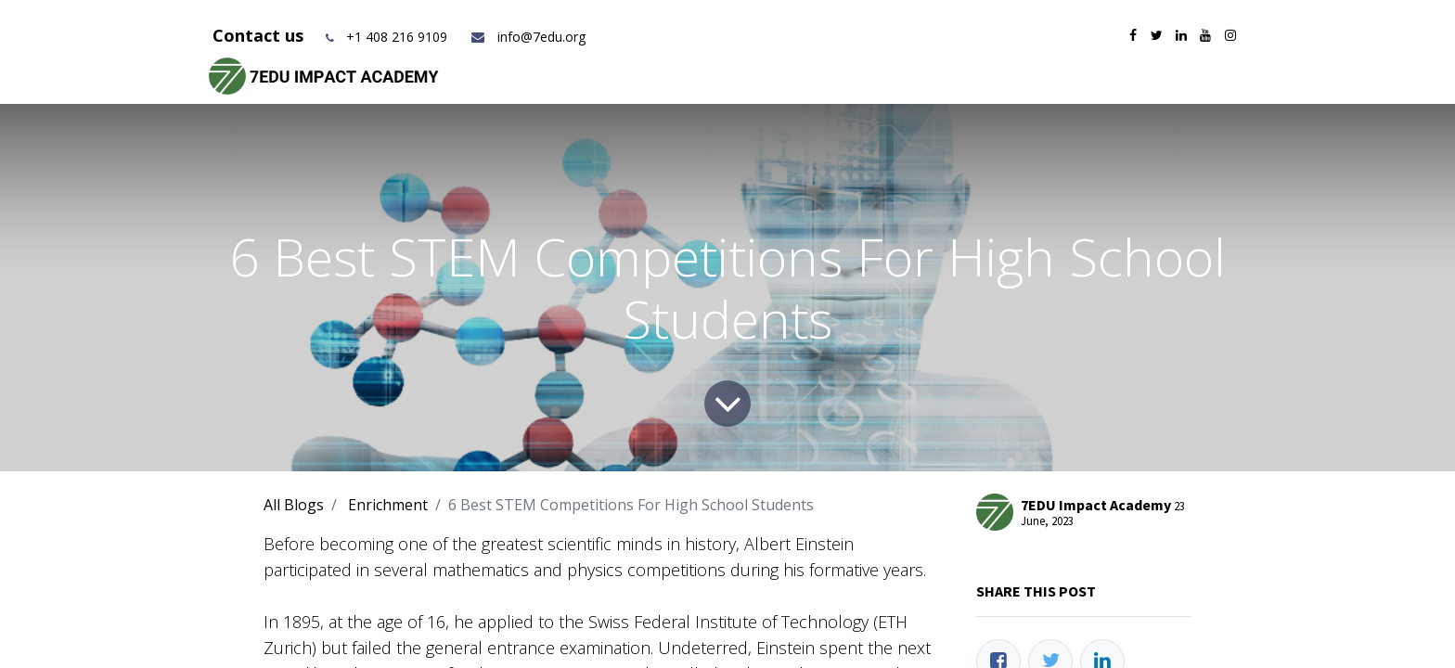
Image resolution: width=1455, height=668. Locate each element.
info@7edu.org (528, 36)
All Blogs (294, 505)
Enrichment (388, 505)
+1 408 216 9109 (396, 36)
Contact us (260, 35)
